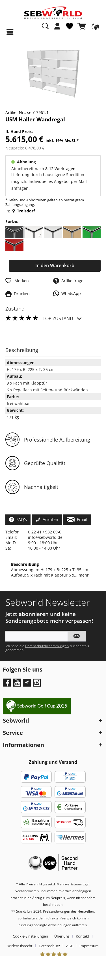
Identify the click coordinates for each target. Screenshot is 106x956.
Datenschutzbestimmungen (47, 645)
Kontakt (82, 936)
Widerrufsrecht (20, 945)
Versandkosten (27, 891)
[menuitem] (57, 29)
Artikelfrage (68, 280)
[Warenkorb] (83, 26)
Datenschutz (49, 945)
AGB (69, 945)
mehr (83, 575)
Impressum (89, 945)
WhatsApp (67, 293)
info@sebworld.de (45, 537)
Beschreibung (25, 564)
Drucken (17, 293)
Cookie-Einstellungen (30, 936)
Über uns (62, 936)
